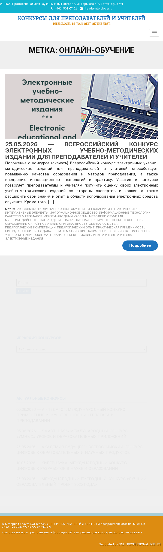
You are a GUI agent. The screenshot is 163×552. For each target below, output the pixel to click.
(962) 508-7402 (66, 8)
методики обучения (106, 216)
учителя (108, 235)
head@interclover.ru (98, 8)
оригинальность (73, 223)
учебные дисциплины (82, 235)
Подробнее (140, 245)
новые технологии (128, 220)
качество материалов (23, 216)
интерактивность (123, 209)
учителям (124, 235)
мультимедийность (22, 220)
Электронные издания (24, 238)
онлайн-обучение (43, 223)
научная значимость (93, 220)
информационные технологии (125, 212)
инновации (97, 209)
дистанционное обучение (64, 209)
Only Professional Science (140, 544)
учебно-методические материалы (33, 235)
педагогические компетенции (30, 227)
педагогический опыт (76, 227)
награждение (51, 220)
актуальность (29, 209)
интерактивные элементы (26, 212)
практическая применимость (120, 227)
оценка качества (103, 223)
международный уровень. (66, 216)
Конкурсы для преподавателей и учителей (81, 18)
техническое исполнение (131, 231)
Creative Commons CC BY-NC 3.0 (26, 526)
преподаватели (18, 231)
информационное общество (74, 212)
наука (68, 220)
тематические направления (85, 231)
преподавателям (47, 231)
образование (16, 223)
